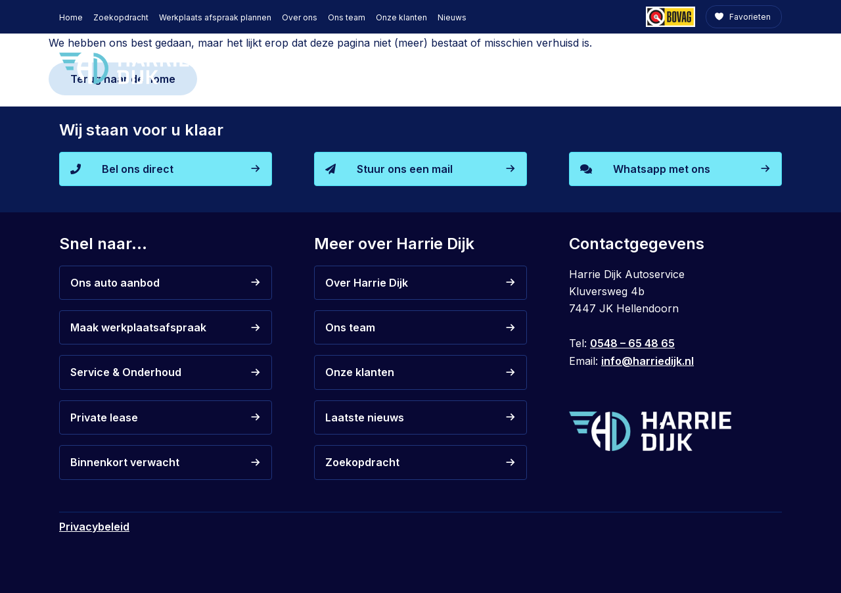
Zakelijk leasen (486, 67)
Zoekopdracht (120, 17)
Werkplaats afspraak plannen (215, 17)
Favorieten (749, 17)
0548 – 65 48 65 (632, 343)
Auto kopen (404, 67)
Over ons (299, 17)
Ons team (346, 17)
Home (71, 17)
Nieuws (452, 17)
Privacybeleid (94, 526)
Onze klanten (401, 17)
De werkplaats (668, 67)
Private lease (583, 67)
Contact (752, 67)
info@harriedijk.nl (647, 361)
